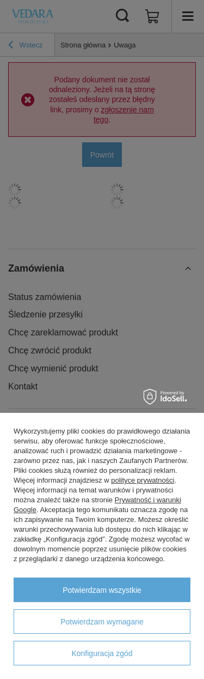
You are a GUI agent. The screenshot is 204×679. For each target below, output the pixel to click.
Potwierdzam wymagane (102, 621)
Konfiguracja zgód (101, 653)
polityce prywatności (142, 480)
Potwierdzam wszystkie (102, 590)
